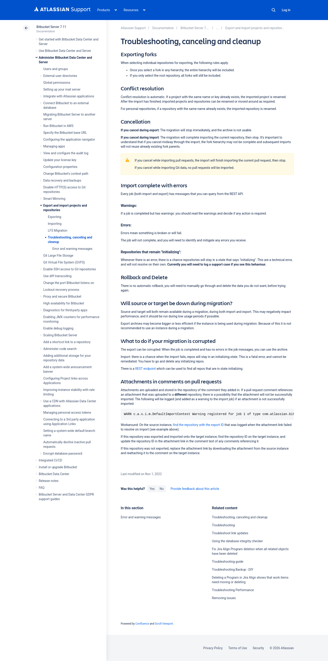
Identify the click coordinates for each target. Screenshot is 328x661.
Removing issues (224, 598)
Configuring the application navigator (69, 139)
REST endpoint (145, 368)
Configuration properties (60, 167)
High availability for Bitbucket (63, 303)
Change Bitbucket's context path (65, 173)
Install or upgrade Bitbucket (58, 467)
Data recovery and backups (62, 180)
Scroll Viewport (164, 623)
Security (258, 648)
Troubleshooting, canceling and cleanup (239, 517)
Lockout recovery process (61, 289)
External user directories (60, 76)
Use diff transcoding (57, 276)
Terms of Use (237, 648)
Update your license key (59, 160)
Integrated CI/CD (50, 460)
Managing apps (54, 146)
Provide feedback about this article (195, 489)
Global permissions (56, 82)
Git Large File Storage (58, 255)
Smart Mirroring (54, 198)
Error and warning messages (72, 249)
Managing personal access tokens (67, 412)
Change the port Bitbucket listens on (68, 283)
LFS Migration (57, 230)
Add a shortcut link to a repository (66, 342)
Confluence (142, 623)
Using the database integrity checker (237, 541)
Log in (286, 10)
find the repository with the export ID (198, 425)
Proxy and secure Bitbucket (62, 296)
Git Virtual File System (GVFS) (64, 262)
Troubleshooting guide (227, 561)
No (162, 489)
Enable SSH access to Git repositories (69, 269)
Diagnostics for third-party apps (65, 310)
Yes (151, 489)
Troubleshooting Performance (233, 590)
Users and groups (55, 69)
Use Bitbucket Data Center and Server (65, 51)
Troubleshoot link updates (230, 533)
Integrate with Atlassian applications (68, 96)
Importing (55, 223)
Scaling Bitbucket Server (60, 335)
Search (273, 10)
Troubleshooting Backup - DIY (232, 569)
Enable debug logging (58, 328)
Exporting (54, 217)
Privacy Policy (213, 648)
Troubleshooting (223, 525)
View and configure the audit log (65, 153)
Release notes (49, 481)
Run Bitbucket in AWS (58, 126)
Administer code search (60, 349)
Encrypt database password (62, 453)
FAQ (41, 487)
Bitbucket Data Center (54, 474)
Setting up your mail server (62, 89)
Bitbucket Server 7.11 (51, 27)
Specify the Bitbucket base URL (65, 132)
